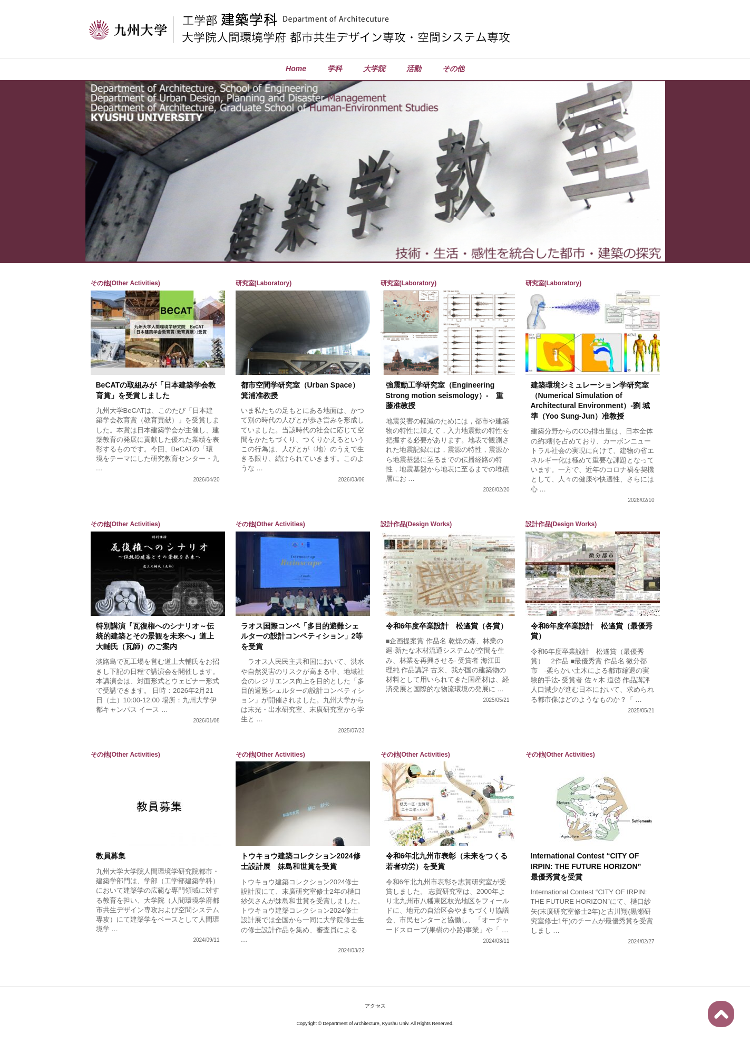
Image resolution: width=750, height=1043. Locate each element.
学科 (334, 68)
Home (296, 68)
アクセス (375, 1006)
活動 (413, 68)
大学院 (374, 68)
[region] (375, 171)
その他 (453, 68)
